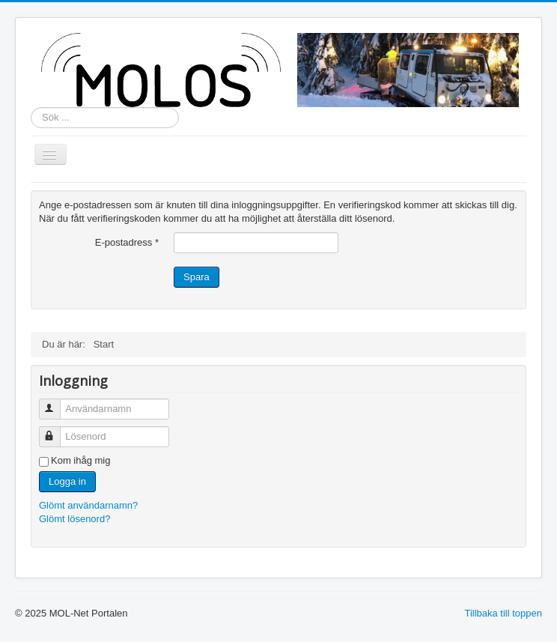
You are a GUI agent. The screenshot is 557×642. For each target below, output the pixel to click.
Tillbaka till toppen (503, 613)
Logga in (67, 481)
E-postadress (127, 242)
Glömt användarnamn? (88, 505)
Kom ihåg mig (80, 460)
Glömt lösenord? (74, 518)
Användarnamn (56, 402)
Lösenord (56, 430)
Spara (196, 276)
